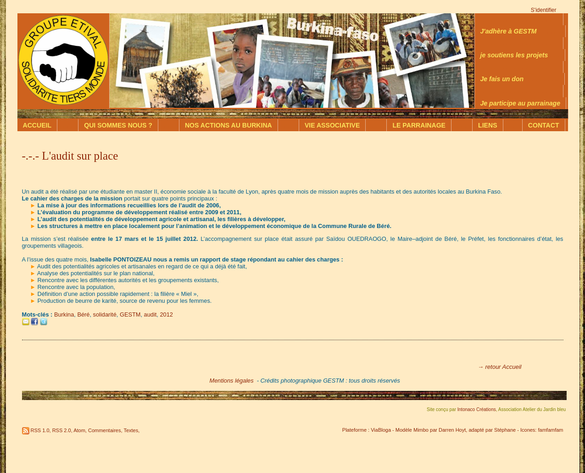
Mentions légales (232, 380)
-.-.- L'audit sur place (70, 156)
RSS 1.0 (40, 430)
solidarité (105, 314)
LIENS (487, 125)
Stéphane (505, 430)
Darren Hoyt (452, 430)
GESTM (130, 314)
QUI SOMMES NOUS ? (118, 125)
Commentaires (104, 430)
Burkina (64, 314)
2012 (166, 314)
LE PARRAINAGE (419, 125)
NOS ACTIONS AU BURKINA (228, 125)
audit (150, 314)
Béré (83, 314)
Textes (130, 430)
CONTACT (543, 125)
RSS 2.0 (61, 430)
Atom (79, 430)
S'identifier (544, 10)
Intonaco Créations (476, 409)
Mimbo (421, 430)
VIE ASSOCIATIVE (332, 125)
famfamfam (550, 430)
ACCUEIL (37, 125)
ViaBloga (381, 430)
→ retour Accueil (500, 366)
